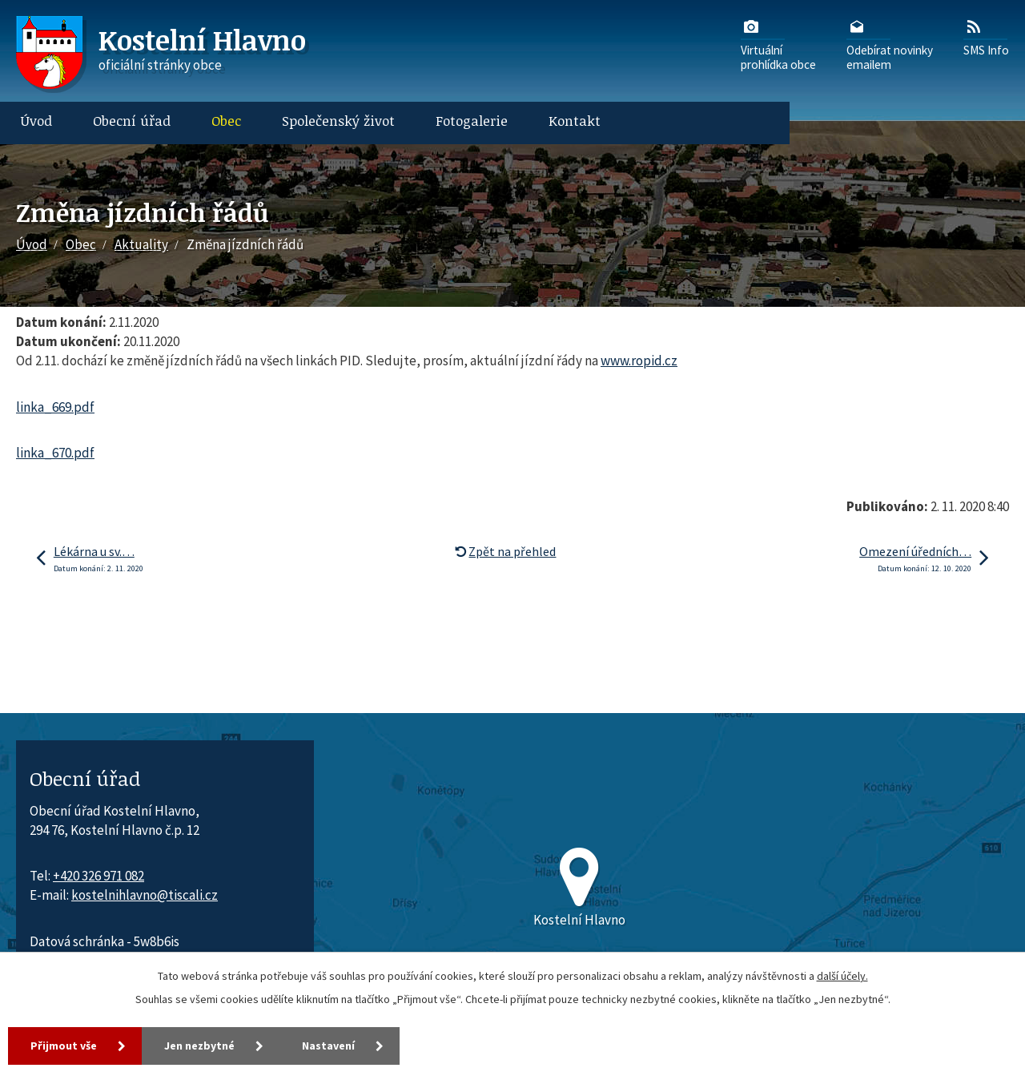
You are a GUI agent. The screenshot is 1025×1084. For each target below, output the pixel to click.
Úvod (36, 120)
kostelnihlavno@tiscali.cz (144, 895)
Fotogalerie (472, 120)
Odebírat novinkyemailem (889, 44)
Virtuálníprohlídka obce (778, 44)
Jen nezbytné (199, 1045)
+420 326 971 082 (98, 876)
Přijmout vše (63, 1045)
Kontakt (575, 120)
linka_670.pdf (55, 452)
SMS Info (986, 37)
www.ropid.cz (639, 360)
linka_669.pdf (55, 407)
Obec (226, 120)
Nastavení (328, 1045)
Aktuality (141, 244)
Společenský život (338, 120)
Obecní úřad (132, 120)
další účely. (842, 976)
